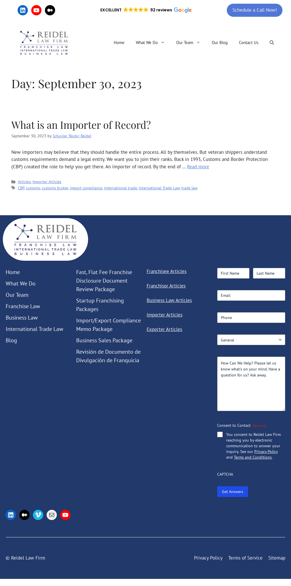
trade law (189, 187)
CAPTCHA (225, 474)
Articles (24, 181)
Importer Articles (46, 181)
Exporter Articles (164, 329)
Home (119, 42)
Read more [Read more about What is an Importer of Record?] (198, 166)
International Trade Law (159, 187)
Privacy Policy (266, 451)
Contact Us (248, 42)
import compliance (86, 187)
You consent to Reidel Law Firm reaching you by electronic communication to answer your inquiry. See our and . (253, 446)
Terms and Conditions (253, 457)
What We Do (153, 42)
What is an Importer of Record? (81, 124)
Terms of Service (245, 558)
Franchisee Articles (166, 271)
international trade (120, 187)
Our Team (191, 42)
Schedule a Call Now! (254, 10)
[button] (145, 10)
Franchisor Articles (166, 286)
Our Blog (220, 42)
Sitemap (276, 558)
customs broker (55, 187)
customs (33, 187)
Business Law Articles (169, 300)
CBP (21, 187)
